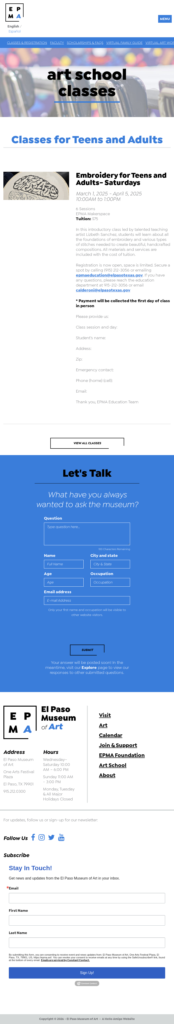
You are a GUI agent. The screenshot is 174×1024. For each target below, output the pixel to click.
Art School (112, 765)
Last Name (18, 933)
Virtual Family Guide (124, 43)
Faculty (57, 43)
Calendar (110, 735)
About (107, 775)
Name (50, 555)
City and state (104, 555)
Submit (87, 650)
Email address (57, 591)
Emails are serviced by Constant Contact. (65, 960)
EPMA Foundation (122, 755)
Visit (105, 715)
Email (14, 888)
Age (48, 573)
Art (103, 725)
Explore (89, 667)
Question (53, 518)
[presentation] (75, 632)
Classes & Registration (27, 43)
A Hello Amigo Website (118, 1019)
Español (15, 31)
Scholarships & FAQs (85, 43)
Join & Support (118, 745)
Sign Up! (87, 973)
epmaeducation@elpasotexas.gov (109, 275)
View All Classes (87, 443)
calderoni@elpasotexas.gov (103, 290)
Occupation (101, 573)
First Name (18, 910)
